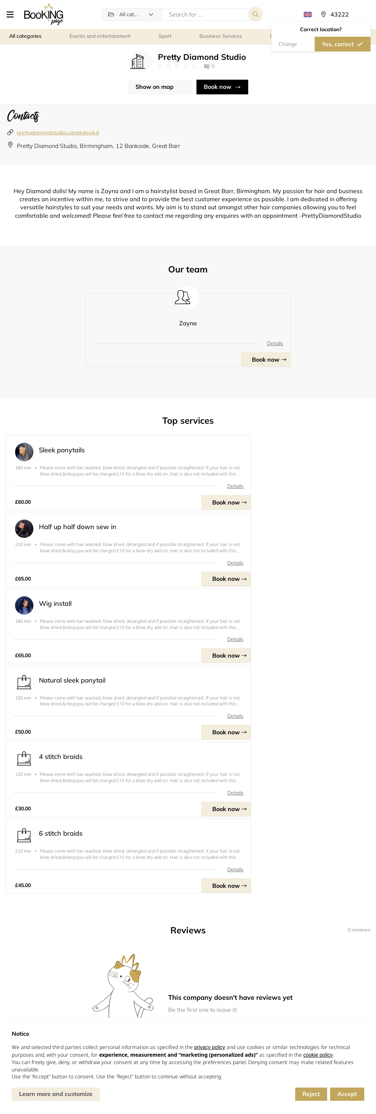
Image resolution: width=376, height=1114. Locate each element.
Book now (217, 87)
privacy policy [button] (209, 1047)
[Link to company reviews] (177, 67)
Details (233, 344)
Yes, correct (338, 44)
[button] (12, 14)
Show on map (154, 87)
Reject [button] (311, 1093)
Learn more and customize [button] (56, 1093)
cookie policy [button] (318, 1055)
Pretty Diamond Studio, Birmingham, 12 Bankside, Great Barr (98, 146)
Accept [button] (347, 1093)
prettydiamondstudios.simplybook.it (58, 133)
